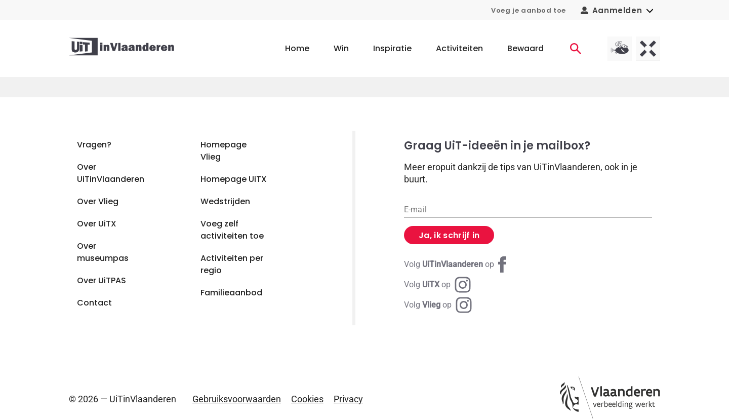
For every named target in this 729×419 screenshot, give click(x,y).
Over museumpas (103, 252)
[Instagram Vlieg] (438, 305)
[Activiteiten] (575, 48)
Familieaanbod (231, 292)
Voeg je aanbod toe (528, 10)
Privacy (348, 399)
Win (341, 48)
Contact (94, 303)
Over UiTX (96, 224)
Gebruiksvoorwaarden (236, 399)
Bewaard (525, 48)
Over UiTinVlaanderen (110, 173)
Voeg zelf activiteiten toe (232, 230)
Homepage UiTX (233, 179)
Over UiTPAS (101, 280)
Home (297, 48)
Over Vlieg (97, 201)
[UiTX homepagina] (648, 48)
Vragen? (94, 144)
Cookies (307, 399)
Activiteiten (459, 48)
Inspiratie (392, 48)
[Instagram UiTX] (437, 285)
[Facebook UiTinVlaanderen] (457, 264)
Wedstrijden (225, 201)
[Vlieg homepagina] (620, 48)
